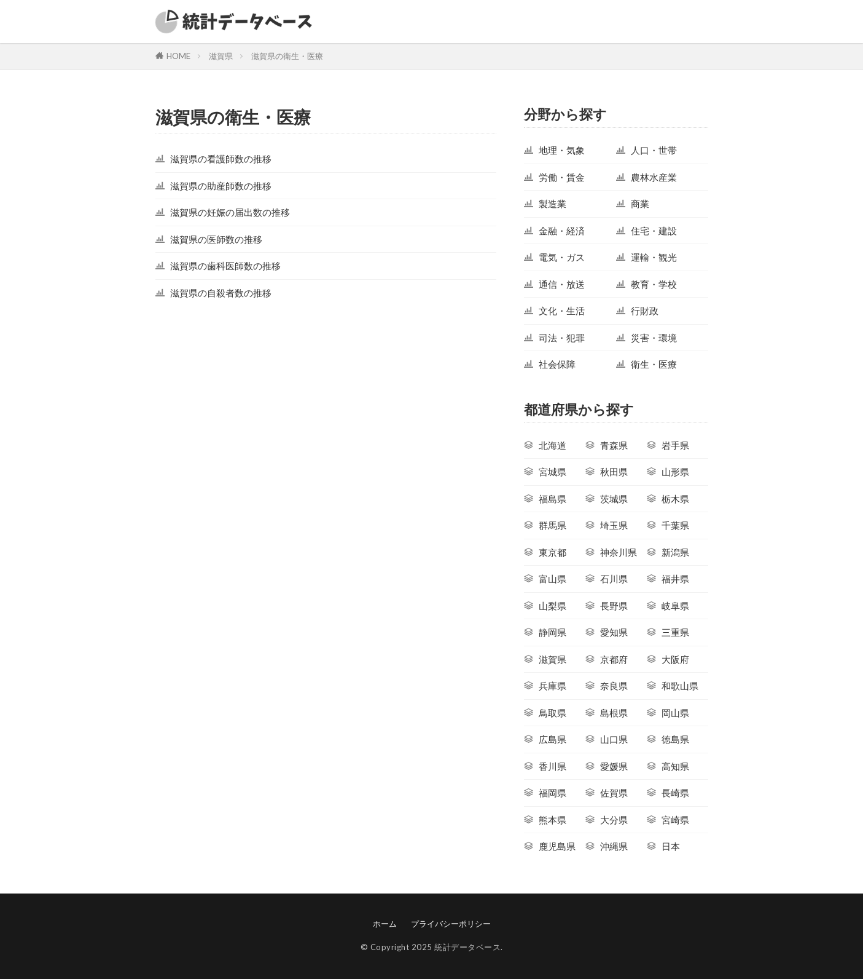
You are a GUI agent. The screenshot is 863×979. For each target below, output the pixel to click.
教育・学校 (654, 284)
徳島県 (675, 739)
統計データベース (467, 947)
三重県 (675, 632)
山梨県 (552, 605)
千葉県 (675, 525)
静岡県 (552, 632)
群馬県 (552, 525)
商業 (640, 203)
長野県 (614, 605)
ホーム (385, 924)
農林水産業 (654, 177)
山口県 (614, 739)
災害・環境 (654, 337)
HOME (178, 56)
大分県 (614, 819)
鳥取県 (552, 712)
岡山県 (675, 712)
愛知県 (614, 632)
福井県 (675, 578)
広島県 (552, 739)
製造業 (552, 203)
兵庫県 (552, 685)
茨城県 (614, 498)
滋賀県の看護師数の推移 (220, 158)
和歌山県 (680, 685)
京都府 (614, 659)
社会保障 (557, 364)
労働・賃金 (562, 177)
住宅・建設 (654, 230)
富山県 (552, 578)
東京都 (552, 552)
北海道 (552, 445)
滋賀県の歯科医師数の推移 (225, 265)
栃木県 (675, 498)
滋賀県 (221, 56)
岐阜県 (675, 605)
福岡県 (552, 792)
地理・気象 (562, 150)
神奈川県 (618, 552)
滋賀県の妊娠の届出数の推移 (230, 212)
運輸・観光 (654, 257)
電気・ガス (562, 257)
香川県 (552, 766)
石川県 (614, 578)
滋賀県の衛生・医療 (287, 56)
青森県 (614, 445)
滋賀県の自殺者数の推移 (220, 292)
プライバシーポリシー (451, 924)
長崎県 (675, 792)
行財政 (644, 310)
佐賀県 (614, 792)
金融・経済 (562, 230)
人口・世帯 (654, 150)
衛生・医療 (654, 364)
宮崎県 (675, 819)
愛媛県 (614, 766)
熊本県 (552, 819)
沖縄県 (614, 846)
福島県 (552, 498)
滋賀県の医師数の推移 (216, 239)
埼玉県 (614, 525)
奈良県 (614, 685)
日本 (671, 846)
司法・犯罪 (562, 337)
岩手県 (675, 445)
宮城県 (552, 471)
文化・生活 (562, 310)
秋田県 (614, 471)
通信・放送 (562, 284)
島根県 (614, 712)
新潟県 (675, 552)
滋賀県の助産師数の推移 (220, 185)
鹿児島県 (557, 846)
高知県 (675, 766)
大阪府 (675, 659)
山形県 (675, 471)
